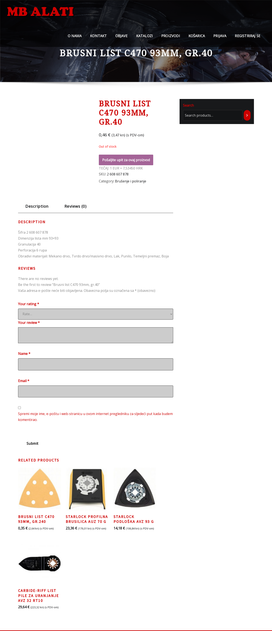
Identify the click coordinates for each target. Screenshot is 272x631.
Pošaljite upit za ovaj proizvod (126, 160)
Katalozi (144, 38)
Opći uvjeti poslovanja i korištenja (98, 590)
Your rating (28, 304)
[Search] (247, 115)
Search (188, 105)
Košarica (196, 38)
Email (23, 380)
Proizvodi (170, 38)
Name (24, 353)
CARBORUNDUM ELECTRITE (162, 596)
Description (36, 206)
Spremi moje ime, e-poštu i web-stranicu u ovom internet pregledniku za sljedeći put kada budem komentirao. (95, 416)
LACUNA (146, 590)
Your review (29, 322)
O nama (75, 38)
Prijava (219, 38)
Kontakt (98, 38)
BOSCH (145, 578)
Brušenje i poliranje (130, 181)
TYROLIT (146, 584)
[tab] (37, 208)
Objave (121, 38)
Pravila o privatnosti (87, 578)
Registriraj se (247, 38)
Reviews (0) (75, 206)
